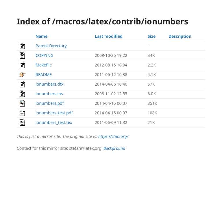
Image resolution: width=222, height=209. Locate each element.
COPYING (44, 55)
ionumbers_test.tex (54, 122)
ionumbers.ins (49, 93)
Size (152, 36)
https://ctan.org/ (113, 136)
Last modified (109, 36)
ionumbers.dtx (49, 84)
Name (41, 36)
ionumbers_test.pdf (54, 113)
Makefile (44, 65)
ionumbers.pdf (50, 103)
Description (180, 36)
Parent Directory (51, 45)
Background (114, 148)
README (44, 74)
